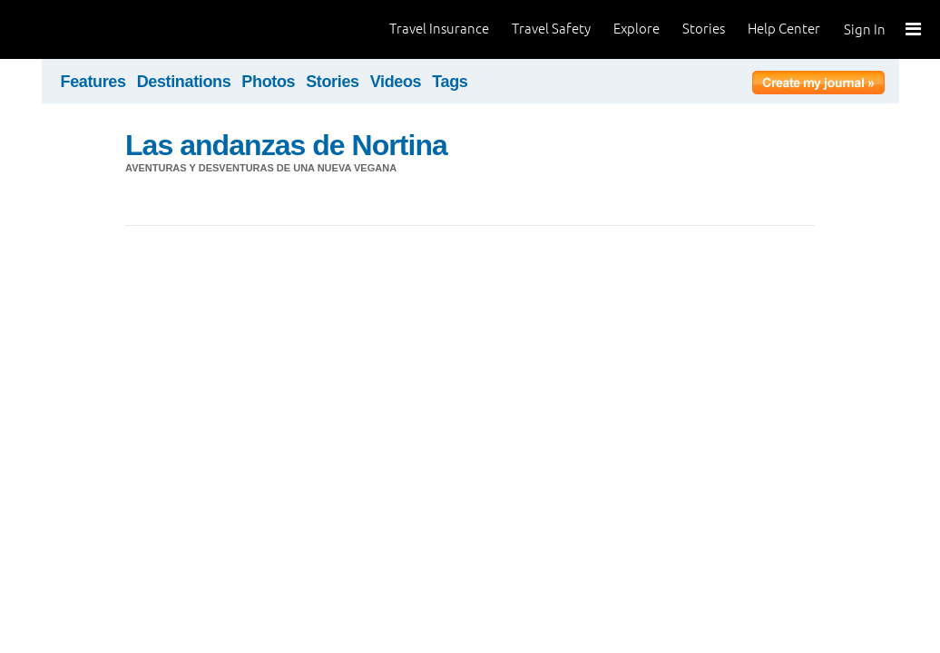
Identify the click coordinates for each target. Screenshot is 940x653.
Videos (396, 82)
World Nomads (95, 29)
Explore (636, 28)
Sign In (865, 29)
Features (93, 82)
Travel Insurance (439, 28)
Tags (449, 82)
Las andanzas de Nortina (286, 145)
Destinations (184, 82)
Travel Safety (551, 28)
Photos (268, 82)
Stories (703, 28)
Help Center (784, 28)
